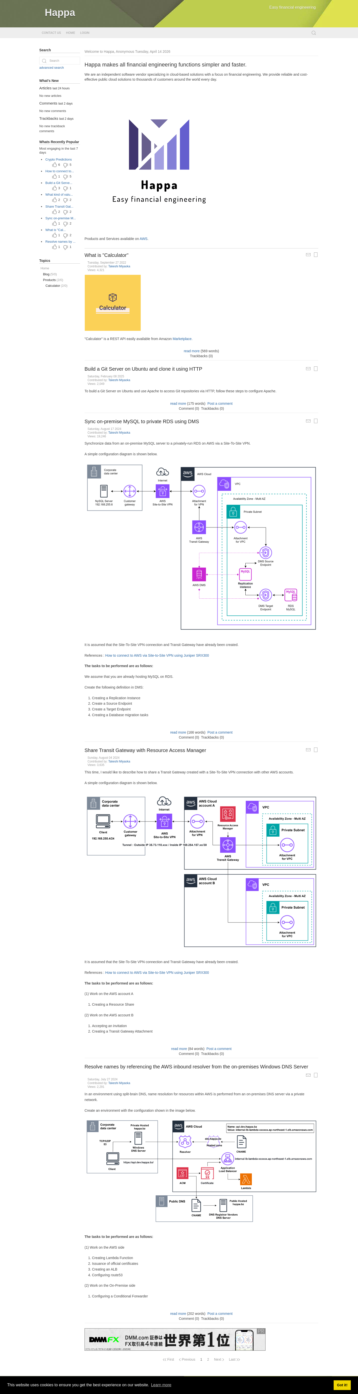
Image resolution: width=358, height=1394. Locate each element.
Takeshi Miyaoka (119, 266)
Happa (60, 12)
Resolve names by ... (60, 241)
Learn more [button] (161, 1385)
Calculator (56, 286)
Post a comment (219, 404)
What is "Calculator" (106, 255)
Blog (50, 274)
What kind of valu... (59, 194)
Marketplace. (182, 339)
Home (70, 33)
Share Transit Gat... (59, 206)
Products (53, 280)
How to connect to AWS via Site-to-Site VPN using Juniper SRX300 (157, 655)
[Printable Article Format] (315, 254)
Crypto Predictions (58, 159)
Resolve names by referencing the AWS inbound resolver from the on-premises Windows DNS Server (196, 1066)
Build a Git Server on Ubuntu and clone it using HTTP (143, 369)
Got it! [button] (342, 1385)
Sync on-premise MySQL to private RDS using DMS (142, 421)
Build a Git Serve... (58, 183)
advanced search (51, 67)
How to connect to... (59, 171)
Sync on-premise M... (60, 218)
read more (192, 351)
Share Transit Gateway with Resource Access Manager (145, 750)
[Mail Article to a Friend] (308, 254)
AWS (143, 239)
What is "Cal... (55, 230)
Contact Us (51, 33)
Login (84, 33)
